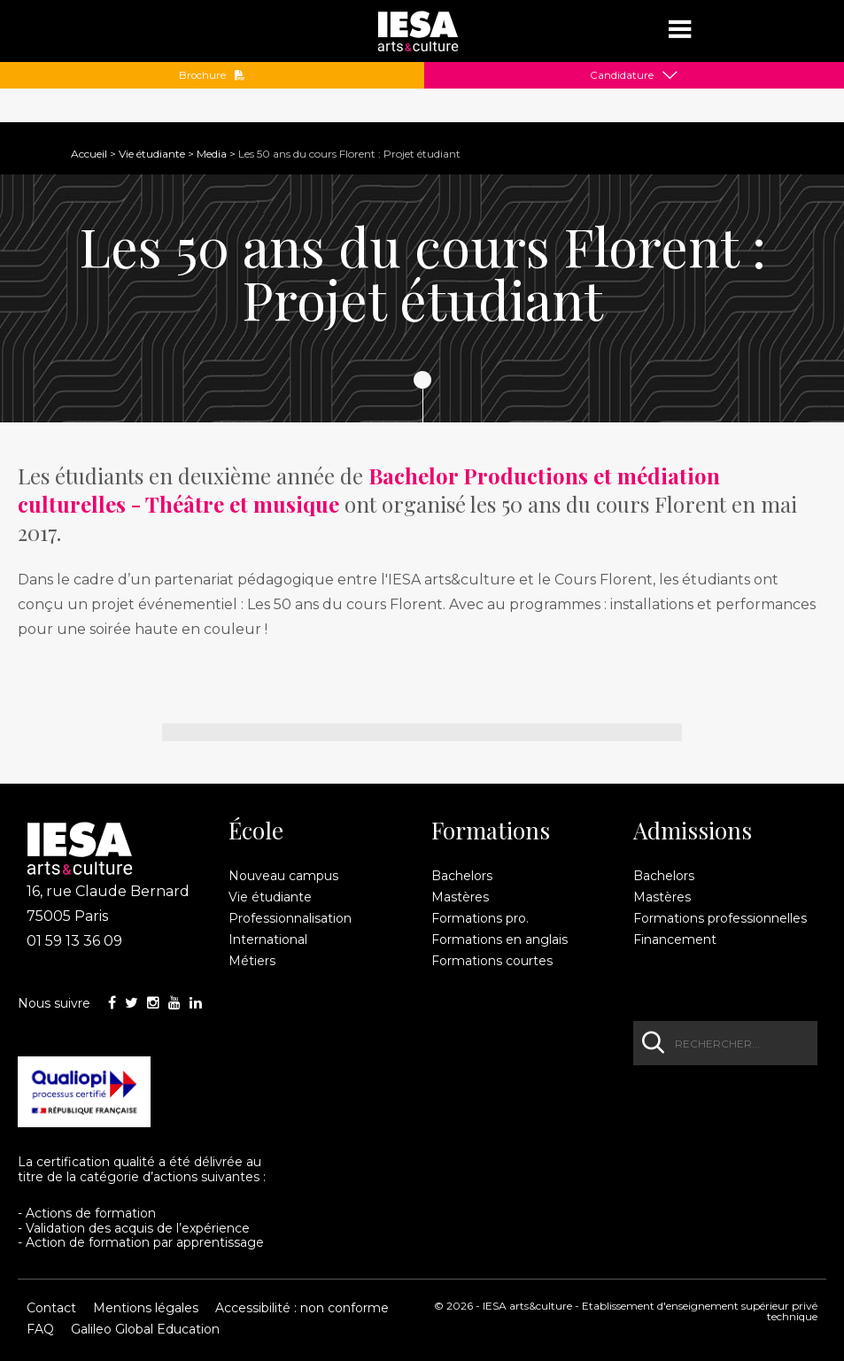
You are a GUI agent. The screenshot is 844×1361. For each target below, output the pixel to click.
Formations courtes (492, 961)
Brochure (212, 75)
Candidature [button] (622, 75)
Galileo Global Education (145, 1329)
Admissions (692, 830)
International (267, 939)
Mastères (460, 897)
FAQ (40, 1329)
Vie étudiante (152, 153)
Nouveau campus (283, 876)
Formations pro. (480, 918)
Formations (490, 830)
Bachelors (461, 876)
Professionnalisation (290, 918)
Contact (51, 1308)
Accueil (89, 153)
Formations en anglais (499, 939)
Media (212, 153)
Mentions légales (145, 1308)
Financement (674, 939)
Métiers (251, 961)
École (255, 830)
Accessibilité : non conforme (302, 1308)
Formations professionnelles (720, 918)
